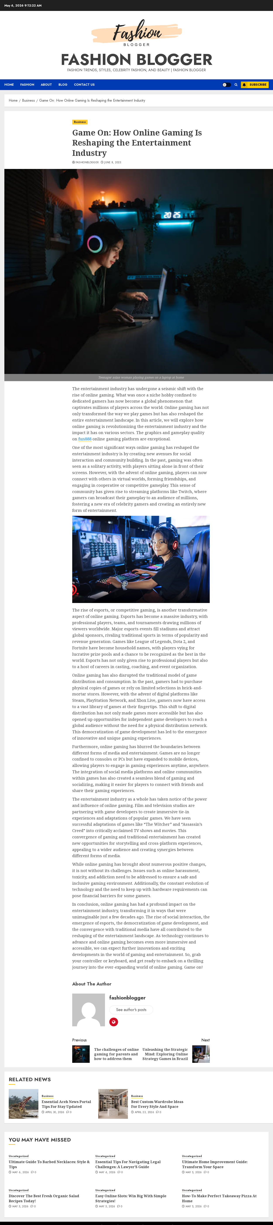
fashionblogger (87, 162)
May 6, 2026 (20, 1172)
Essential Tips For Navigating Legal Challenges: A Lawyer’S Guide (128, 1164)
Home (9, 84)
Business (80, 122)
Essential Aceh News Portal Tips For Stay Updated (66, 1104)
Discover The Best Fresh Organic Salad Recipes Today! (44, 1198)
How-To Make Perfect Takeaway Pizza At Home (219, 1198)
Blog (62, 84)
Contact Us (84, 84)
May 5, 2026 (194, 1172)
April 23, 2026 (144, 1112)
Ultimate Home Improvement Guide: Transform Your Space (215, 1164)
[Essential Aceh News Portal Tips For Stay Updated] (23, 1104)
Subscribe (253, 85)
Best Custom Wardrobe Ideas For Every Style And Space (157, 1104)
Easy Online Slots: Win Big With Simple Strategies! (130, 1198)
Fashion (27, 84)
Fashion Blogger (136, 59)
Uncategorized (19, 1156)
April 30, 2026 (54, 1112)
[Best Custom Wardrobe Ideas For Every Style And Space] (113, 1104)
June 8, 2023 (112, 162)
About (46, 84)
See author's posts (131, 1010)
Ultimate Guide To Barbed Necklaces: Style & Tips (49, 1164)
